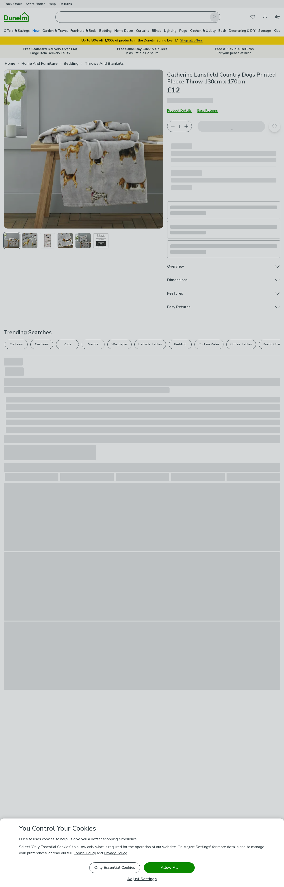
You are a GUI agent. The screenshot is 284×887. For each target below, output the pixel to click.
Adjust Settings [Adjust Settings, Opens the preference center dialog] (141, 879)
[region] (142, 852)
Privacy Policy (115, 853)
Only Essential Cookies (114, 867)
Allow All (169, 867)
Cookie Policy (85, 853)
